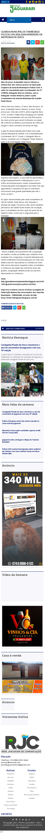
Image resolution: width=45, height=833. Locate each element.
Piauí (32, 791)
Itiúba (10, 788)
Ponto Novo (10, 801)
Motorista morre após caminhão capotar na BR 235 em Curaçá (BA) (21, 431)
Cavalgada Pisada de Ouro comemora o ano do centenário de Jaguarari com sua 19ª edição (20, 347)
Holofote (10, 784)
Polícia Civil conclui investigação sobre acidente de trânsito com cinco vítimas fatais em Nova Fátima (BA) (21, 451)
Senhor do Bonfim (10, 805)
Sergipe (32, 798)
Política (10, 798)
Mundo (10, 795)
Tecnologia (10, 808)
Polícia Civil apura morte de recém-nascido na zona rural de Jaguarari (20, 422)
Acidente (10, 774)
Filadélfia (10, 781)
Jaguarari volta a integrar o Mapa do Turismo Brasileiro (20, 441)
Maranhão (32, 781)
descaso (10, 777)
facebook (39, 328)
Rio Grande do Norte (31, 795)
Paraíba (32, 784)
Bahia (32, 777)
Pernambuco (31, 788)
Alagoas (32, 774)
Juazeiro (11, 791)
